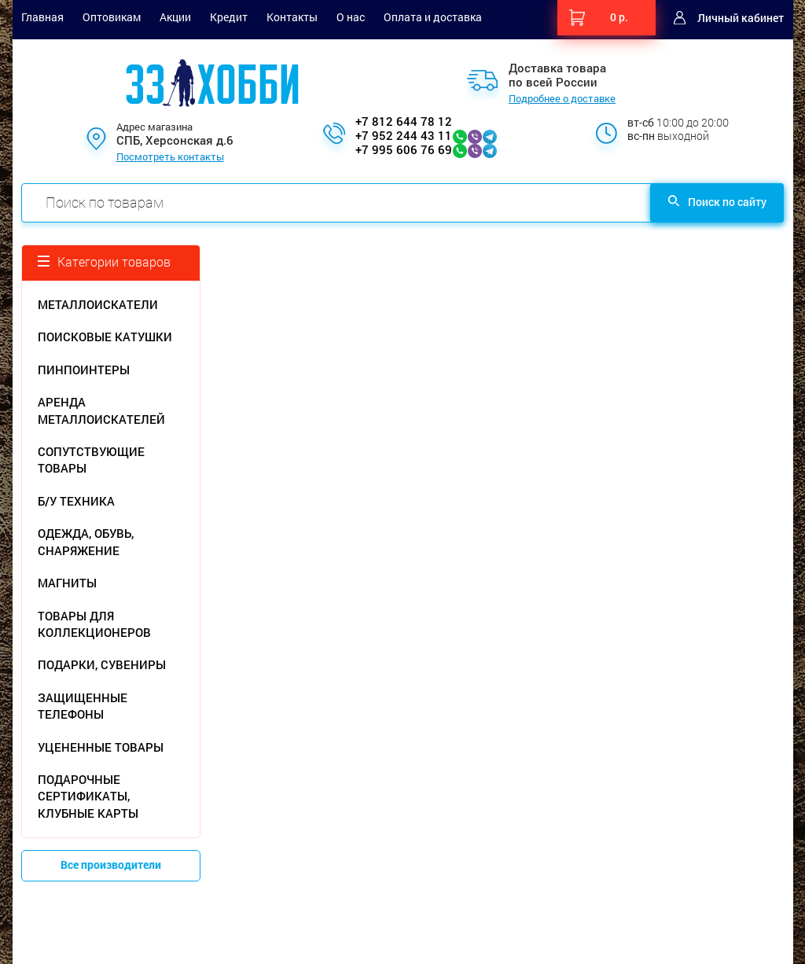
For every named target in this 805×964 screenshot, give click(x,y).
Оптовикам (112, 16)
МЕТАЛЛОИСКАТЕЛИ (98, 304)
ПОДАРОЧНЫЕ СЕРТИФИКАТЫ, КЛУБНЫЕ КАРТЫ (88, 796)
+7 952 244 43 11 (403, 135)
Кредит (229, 16)
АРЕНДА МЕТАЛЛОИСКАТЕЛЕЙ (101, 410)
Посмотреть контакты (170, 157)
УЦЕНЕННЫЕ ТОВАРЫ (101, 747)
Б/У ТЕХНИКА (76, 501)
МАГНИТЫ (67, 583)
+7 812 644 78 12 (403, 121)
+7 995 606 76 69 (403, 149)
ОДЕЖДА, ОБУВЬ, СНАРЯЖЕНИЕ (86, 541)
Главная (42, 16)
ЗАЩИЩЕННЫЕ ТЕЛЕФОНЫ (82, 706)
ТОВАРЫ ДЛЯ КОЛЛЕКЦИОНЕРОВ (94, 624)
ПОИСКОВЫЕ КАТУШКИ (105, 336)
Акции (175, 16)
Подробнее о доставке (562, 99)
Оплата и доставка (433, 16)
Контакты (292, 16)
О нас (350, 16)
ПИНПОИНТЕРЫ (84, 369)
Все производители (111, 864)
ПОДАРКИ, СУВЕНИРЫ (102, 664)
